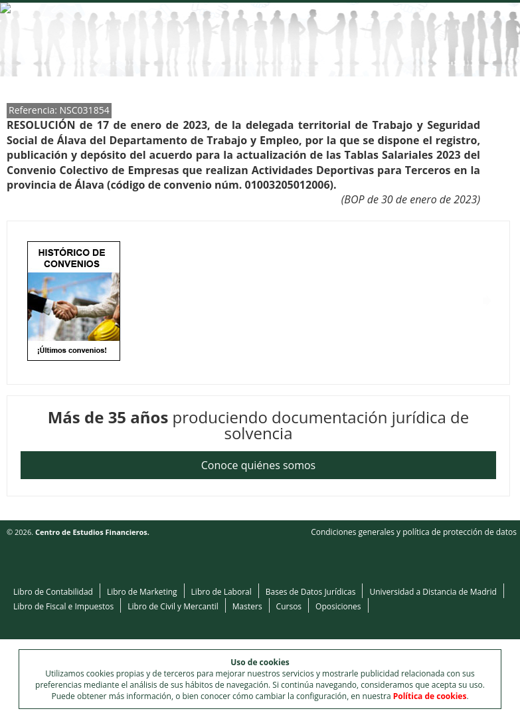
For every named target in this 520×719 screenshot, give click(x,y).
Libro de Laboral (221, 591)
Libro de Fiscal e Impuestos (63, 606)
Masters (247, 606)
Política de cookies (430, 696)
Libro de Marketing (142, 591)
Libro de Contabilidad (53, 591)
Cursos (289, 606)
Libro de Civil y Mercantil (173, 606)
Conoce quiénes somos (258, 465)
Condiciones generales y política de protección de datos (414, 532)
